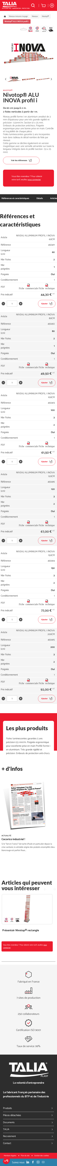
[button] (6, 1160)
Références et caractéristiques (15, 198)
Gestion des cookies (41, 1155)
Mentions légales (10, 1155)
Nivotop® (45, 16)
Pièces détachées (28, 1115)
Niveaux (35, 16)
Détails (39, 198)
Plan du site (25, 1155)
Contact (28, 1143)
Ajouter (46, 303)
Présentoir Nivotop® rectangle (20, 930)
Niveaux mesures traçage (18, 16)
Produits (28, 1108)
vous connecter (34, 179)
